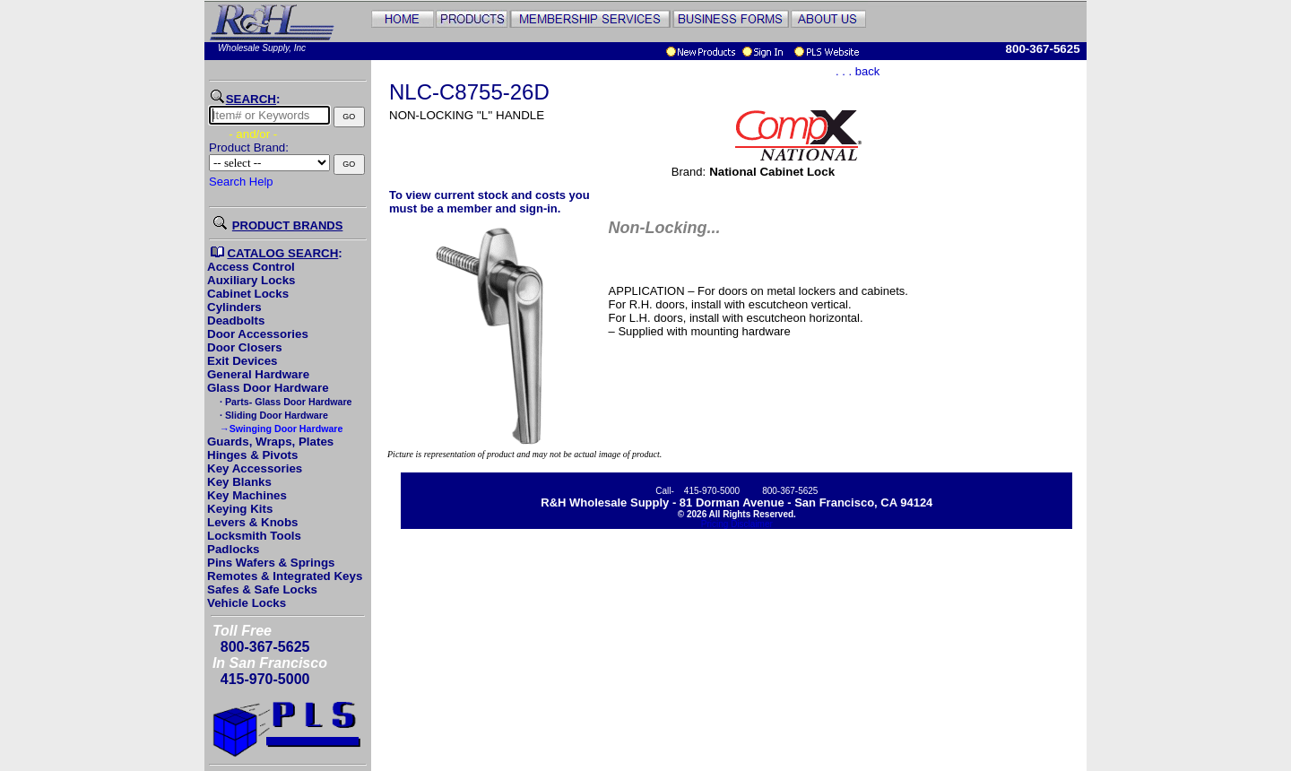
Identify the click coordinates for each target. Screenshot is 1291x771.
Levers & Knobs (252, 522)
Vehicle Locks (246, 603)
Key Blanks (239, 482)
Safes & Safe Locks (262, 589)
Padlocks (233, 549)
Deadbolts (235, 320)
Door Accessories (257, 334)
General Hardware (258, 374)
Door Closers (244, 347)
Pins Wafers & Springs (270, 562)
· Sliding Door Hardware (272, 415)
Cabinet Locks (248, 293)
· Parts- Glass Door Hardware (284, 401)
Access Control (251, 266)
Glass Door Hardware (268, 387)
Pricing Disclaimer (737, 524)
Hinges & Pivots (252, 455)
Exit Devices (242, 361)
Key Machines (247, 495)
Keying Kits (240, 508)
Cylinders (234, 307)
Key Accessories (254, 468)
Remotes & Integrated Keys (284, 576)
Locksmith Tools (254, 535)
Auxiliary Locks (251, 280)
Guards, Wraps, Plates (270, 441)
